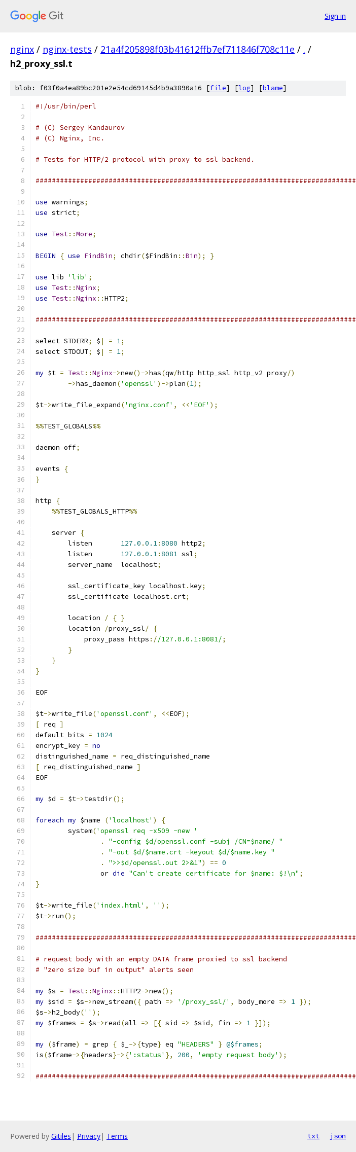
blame (273, 88)
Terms (117, 1136)
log (244, 88)
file (218, 88)
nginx (22, 49)
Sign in (335, 16)
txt (313, 1135)
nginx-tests (67, 49)
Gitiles (61, 1136)
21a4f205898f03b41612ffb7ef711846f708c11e (197, 49)
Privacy (88, 1136)
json (338, 1135)
